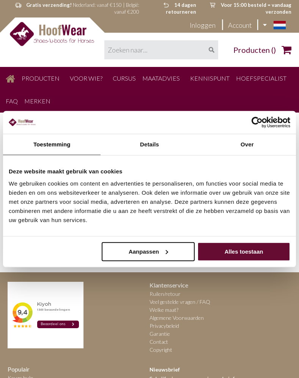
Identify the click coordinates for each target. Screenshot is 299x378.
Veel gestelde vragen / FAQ (180, 302)
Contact (159, 341)
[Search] (211, 49)
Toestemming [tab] (52, 144)
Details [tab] (149, 144)
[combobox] (161, 49)
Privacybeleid (164, 325)
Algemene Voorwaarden (177, 317)
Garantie (160, 333)
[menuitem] (10, 78)
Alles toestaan (244, 251)
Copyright (161, 349)
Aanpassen (148, 251)
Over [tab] (247, 144)
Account (240, 25)
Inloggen (203, 25)
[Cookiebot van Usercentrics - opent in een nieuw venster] (257, 122)
